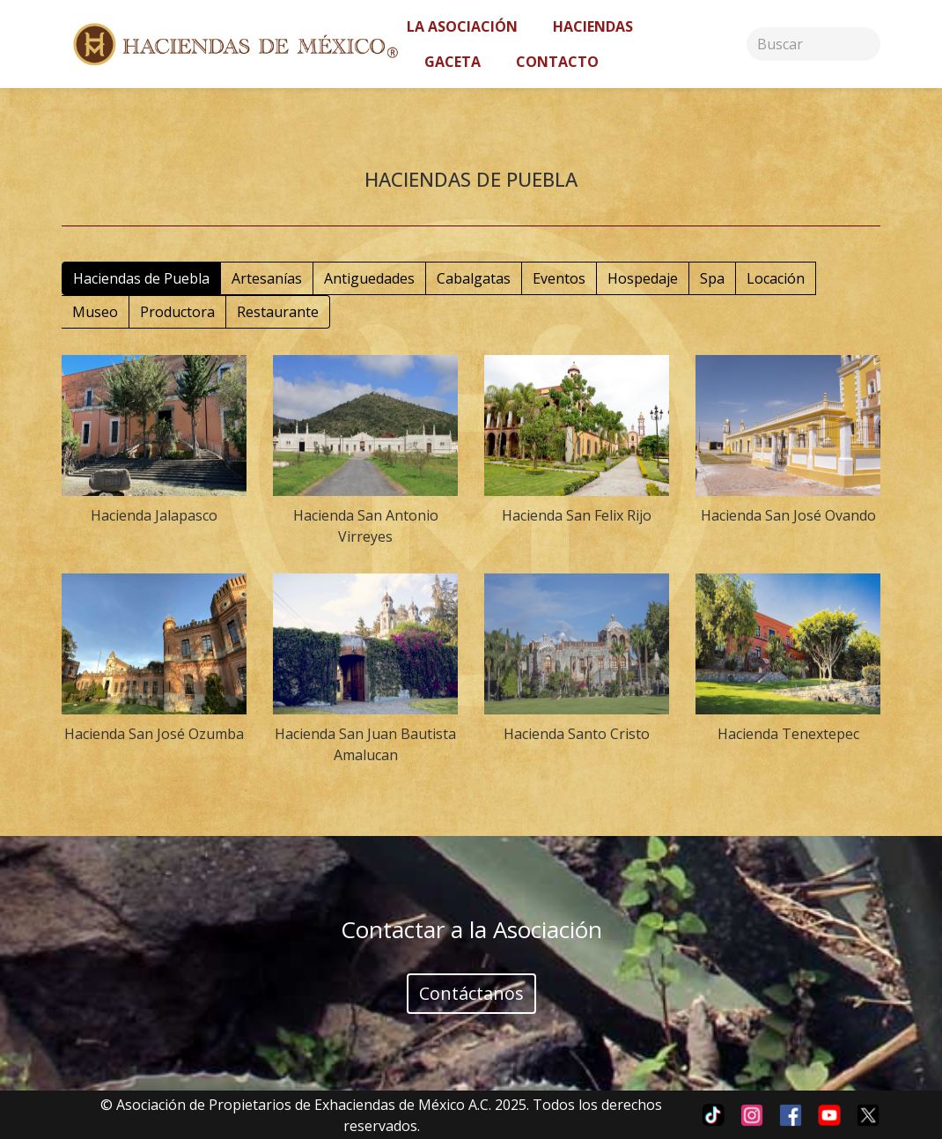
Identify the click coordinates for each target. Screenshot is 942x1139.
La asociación (462, 26)
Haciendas (593, 26)
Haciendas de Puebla (141, 278)
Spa (712, 278)
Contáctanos (471, 993)
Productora (177, 312)
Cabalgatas (474, 278)
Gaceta (452, 61)
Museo (95, 312)
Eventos (559, 278)
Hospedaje (642, 278)
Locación (776, 278)
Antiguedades (369, 278)
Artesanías (267, 278)
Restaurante (278, 312)
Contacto (557, 61)
